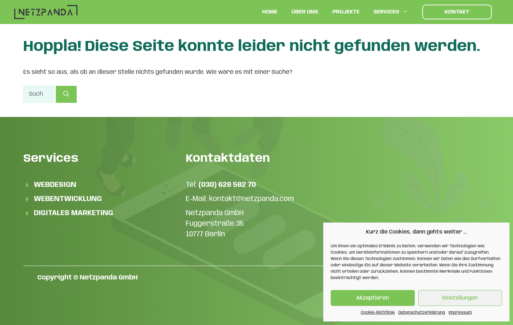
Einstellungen (460, 298)
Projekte (346, 12)
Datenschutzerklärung (422, 312)
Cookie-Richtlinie (378, 312)
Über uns (304, 12)
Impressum (460, 312)
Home (269, 12)
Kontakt (457, 12)
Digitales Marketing (73, 213)
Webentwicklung (68, 199)
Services (394, 12)
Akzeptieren (372, 298)
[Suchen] (66, 94)
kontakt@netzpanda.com (251, 199)
